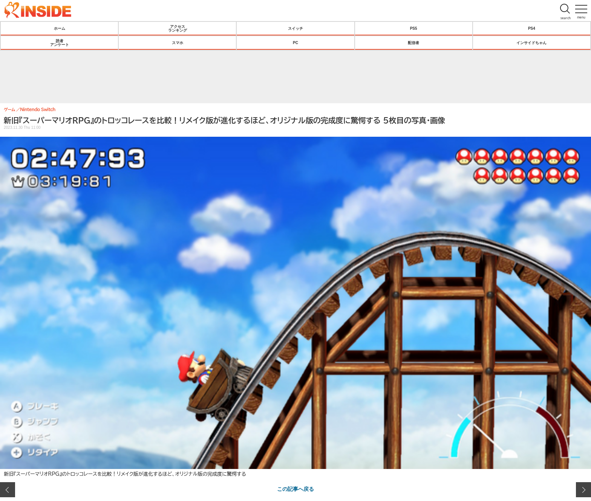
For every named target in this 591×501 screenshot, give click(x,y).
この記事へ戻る (295, 488)
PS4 (531, 28)
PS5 (413, 28)
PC (295, 42)
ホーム (59, 28)
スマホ (177, 42)
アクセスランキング (177, 28)
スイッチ (295, 28)
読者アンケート (59, 42)
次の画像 (583, 489)
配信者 (413, 42)
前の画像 (7, 489)
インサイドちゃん (531, 42)
